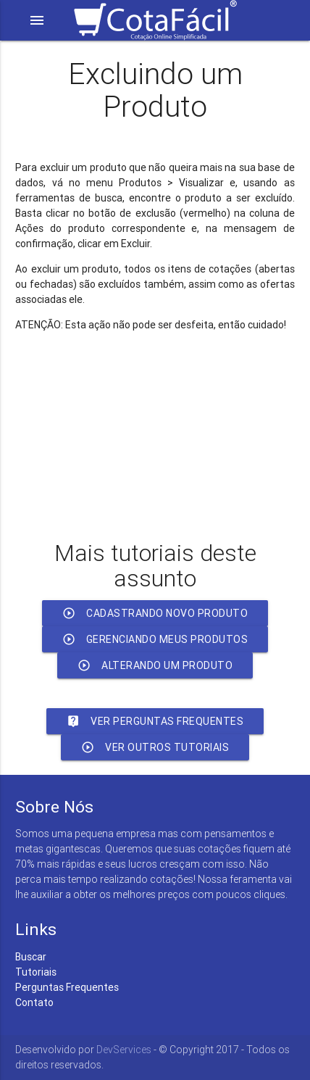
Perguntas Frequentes (67, 987)
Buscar (30, 956)
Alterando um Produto (155, 665)
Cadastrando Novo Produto (155, 613)
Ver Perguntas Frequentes (155, 721)
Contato (34, 1002)
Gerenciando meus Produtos (155, 639)
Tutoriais (35, 972)
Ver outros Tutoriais (155, 747)
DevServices (123, 1049)
